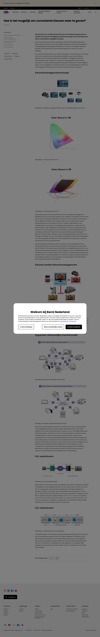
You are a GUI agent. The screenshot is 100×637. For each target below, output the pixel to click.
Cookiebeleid (63, 321)
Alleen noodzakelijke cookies (53, 327)
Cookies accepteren (73, 327)
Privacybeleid (72, 321)
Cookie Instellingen (26, 327)
